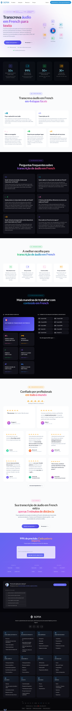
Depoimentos (42, 688)
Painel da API (42, 667)
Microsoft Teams (59, 665)
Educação (41, 641)
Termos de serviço (46, 708)
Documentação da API (43, 665)
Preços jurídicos (9, 672)
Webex (57, 670)
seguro (36, 622)
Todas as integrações (60, 672)
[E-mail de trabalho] (35, 551)
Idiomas (7, 684)
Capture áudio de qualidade (26, 694)
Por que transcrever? (26, 691)
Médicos (24, 667)
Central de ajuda (25, 684)
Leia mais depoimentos (36, 485)
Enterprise (41, 638)
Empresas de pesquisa (43, 646)
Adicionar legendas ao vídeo (27, 647)
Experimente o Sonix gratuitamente (60, 2)
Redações (41, 643)
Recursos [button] (27, 2)
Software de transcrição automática (11, 642)
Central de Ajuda (21, 586)
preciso (54, 620)
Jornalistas (58, 638)
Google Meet (59, 667)
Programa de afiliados (43, 670)
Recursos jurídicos (9, 665)
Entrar (47, 2)
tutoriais (28, 586)
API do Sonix (41, 662)
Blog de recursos (9, 692)
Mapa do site (28, 708)
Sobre (57, 684)
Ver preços (28, 42)
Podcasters (58, 643)
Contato (57, 692)
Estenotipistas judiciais (11, 667)
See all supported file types (47, 338)
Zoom (57, 662)
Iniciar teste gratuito (12, 42)
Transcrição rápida (9, 644)
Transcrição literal (9, 647)
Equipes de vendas (43, 648)
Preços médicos (25, 672)
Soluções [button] (20, 2)
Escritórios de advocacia (11, 670)
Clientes (41, 686)
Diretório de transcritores (11, 694)
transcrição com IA (32, 620)
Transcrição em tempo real (11, 649)
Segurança (58, 694)
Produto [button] (13, 2)
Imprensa (58, 690)
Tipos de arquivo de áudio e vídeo (11, 687)
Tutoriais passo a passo (27, 688)
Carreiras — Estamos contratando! (60, 687)
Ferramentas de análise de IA (27, 639)
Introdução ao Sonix (10, 690)
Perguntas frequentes (27, 686)
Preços (34, 2)
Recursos (7, 638)
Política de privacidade (37, 708)
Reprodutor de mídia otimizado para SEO (26, 643)
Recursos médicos (26, 665)
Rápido (50, 620)
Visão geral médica (26, 662)
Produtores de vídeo (60, 646)
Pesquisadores (59, 641)
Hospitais (24, 670)
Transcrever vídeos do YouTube (27, 650)
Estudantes (58, 648)
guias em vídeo (34, 586)
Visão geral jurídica (10, 662)
